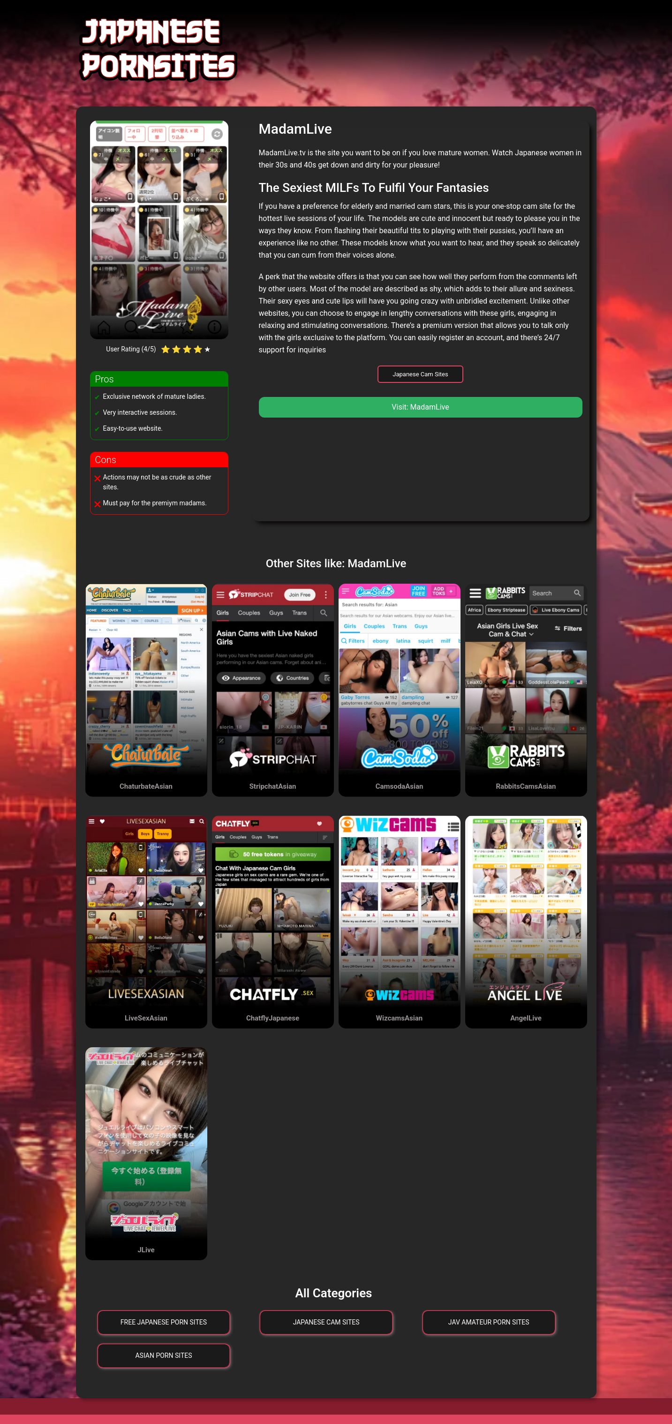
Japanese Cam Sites (420, 374)
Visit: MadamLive (420, 407)
